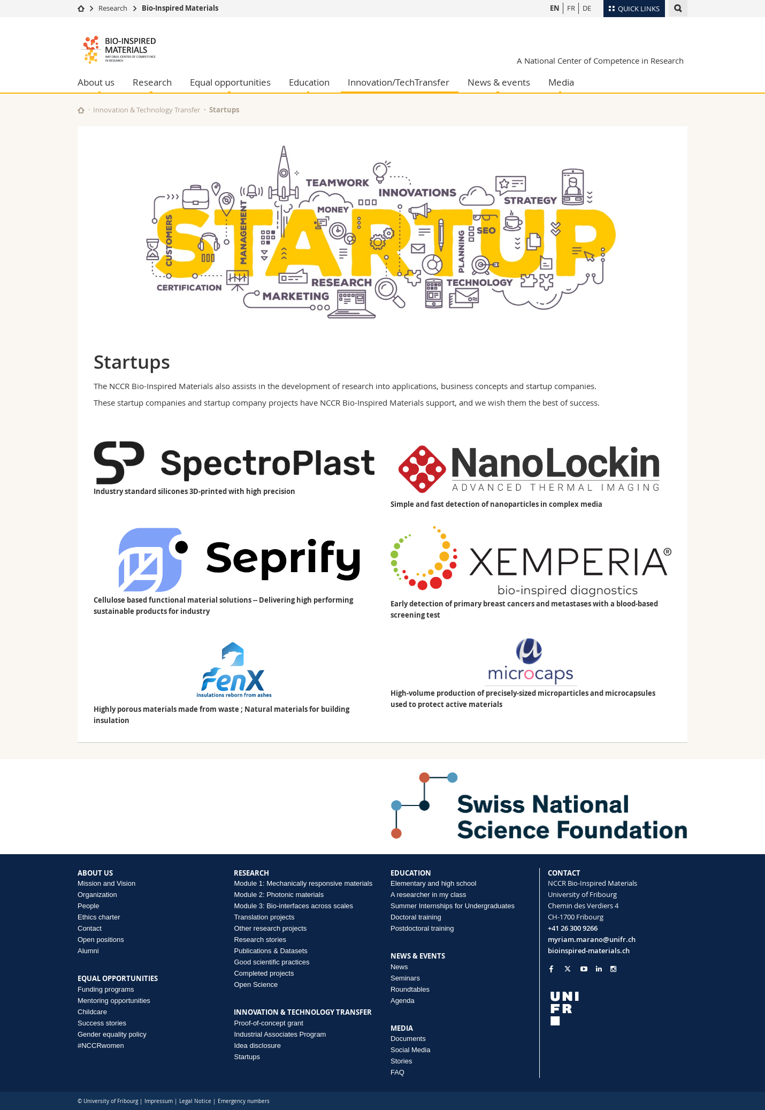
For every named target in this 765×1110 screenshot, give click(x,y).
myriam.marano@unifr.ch (592, 939)
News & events (499, 82)
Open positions (101, 940)
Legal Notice (195, 1101)
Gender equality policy (112, 1034)
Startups (246, 1057)
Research (112, 8)
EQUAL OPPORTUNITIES (118, 978)
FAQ (397, 1072)
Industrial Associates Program (280, 1034)
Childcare (92, 1012)
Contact (90, 928)
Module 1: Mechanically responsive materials (303, 883)
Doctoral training (416, 917)
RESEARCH (251, 873)
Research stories (260, 940)
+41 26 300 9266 (573, 928)
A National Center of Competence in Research (600, 60)
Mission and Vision (106, 883)
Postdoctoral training (422, 928)
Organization (97, 895)
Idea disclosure (257, 1045)
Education (309, 82)
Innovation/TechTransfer (398, 82)
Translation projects (264, 917)
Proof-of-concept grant (268, 1023)
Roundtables (410, 989)
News (399, 967)
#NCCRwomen (101, 1045)
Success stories (102, 1023)
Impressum (158, 1101)
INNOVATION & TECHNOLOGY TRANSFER (303, 1012)
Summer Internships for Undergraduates (453, 906)
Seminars (405, 978)
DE (587, 8)
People (88, 906)
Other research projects (270, 928)
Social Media (410, 1050)
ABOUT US (95, 873)
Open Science (256, 984)
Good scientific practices (271, 962)
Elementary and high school (433, 883)
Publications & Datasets (270, 951)
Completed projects (264, 973)
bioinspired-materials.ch (589, 950)
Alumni (88, 951)
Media (561, 82)
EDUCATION (411, 873)
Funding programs (106, 989)
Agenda (403, 1001)
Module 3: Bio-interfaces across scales (293, 906)
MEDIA (402, 1028)
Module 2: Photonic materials (279, 895)
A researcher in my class (428, 895)
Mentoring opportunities (114, 1001)
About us (96, 82)
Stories (401, 1061)
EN (555, 8)
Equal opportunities (230, 82)
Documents (408, 1039)
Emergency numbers (244, 1101)
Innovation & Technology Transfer (146, 110)
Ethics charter (99, 917)
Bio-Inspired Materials (180, 8)
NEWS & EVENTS (418, 956)
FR (571, 8)
